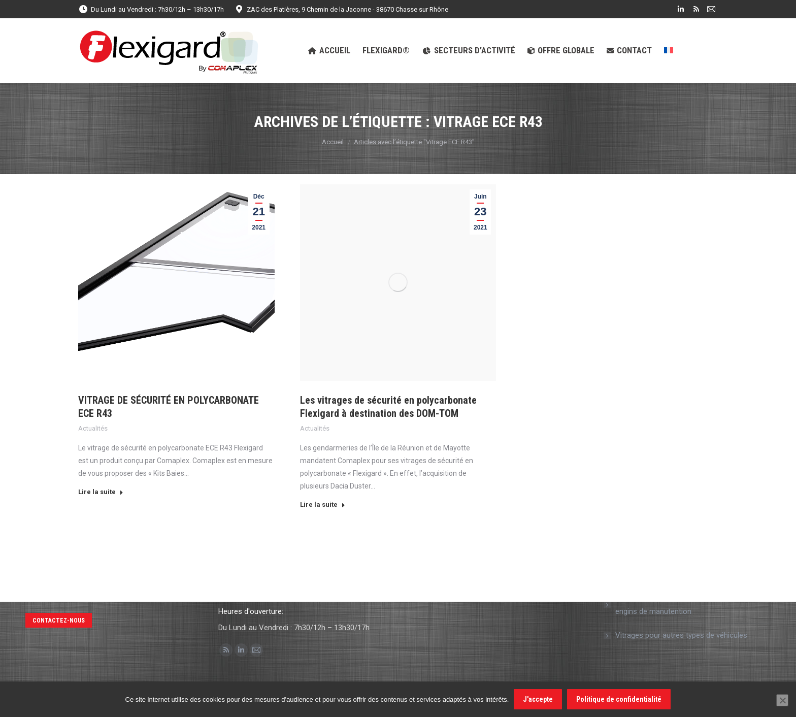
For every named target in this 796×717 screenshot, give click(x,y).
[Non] (782, 700)
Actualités (93, 428)
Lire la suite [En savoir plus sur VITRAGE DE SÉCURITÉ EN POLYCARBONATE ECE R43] (100, 492)
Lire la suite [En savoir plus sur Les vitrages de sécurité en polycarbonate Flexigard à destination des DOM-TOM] (322, 504)
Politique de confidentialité (618, 699)
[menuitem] (668, 50)
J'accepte (538, 699)
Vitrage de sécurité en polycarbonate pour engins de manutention (685, 604)
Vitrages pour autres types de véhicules (681, 635)
